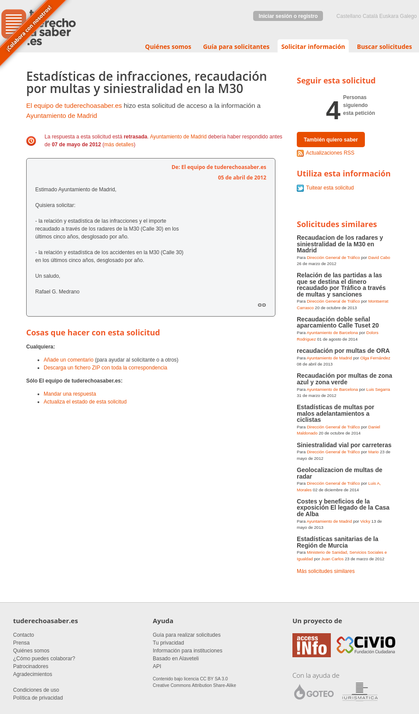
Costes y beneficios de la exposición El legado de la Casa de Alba (343, 507)
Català (370, 16)
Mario (373, 451)
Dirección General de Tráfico (333, 257)
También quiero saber (331, 140)
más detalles (119, 144)
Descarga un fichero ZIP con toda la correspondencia (105, 368)
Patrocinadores (30, 666)
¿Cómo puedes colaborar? (44, 658)
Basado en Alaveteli (176, 658)
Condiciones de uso (36, 690)
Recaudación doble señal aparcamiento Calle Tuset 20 (338, 322)
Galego (408, 16)
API (157, 666)
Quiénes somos (168, 46)
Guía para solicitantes (236, 46)
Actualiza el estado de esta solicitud (85, 402)
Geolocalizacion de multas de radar (339, 472)
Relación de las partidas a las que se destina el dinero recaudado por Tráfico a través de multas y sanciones (341, 284)
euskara (388, 16)
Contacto (23, 635)
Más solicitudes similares (326, 571)
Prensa (21, 643)
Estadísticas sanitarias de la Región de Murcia (337, 541)
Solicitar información (313, 46)
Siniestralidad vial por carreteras (344, 445)
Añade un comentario (68, 360)
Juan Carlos (332, 558)
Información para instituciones (187, 651)
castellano (349, 16)
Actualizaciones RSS (330, 153)
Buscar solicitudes (384, 46)
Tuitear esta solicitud (330, 188)
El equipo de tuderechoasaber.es (74, 105)
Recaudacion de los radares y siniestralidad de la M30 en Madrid (340, 244)
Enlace (262, 305)
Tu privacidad (168, 643)
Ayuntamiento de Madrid (61, 115)
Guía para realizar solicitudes (186, 635)
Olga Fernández (375, 357)
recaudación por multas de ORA (343, 350)
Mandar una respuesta (70, 394)
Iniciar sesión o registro (288, 16)
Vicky (365, 521)
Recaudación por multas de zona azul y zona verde (344, 378)
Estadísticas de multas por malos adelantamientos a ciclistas (335, 413)
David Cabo (379, 257)
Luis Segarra (378, 389)
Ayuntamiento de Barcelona (332, 332)
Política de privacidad (38, 698)
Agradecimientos (32, 674)
